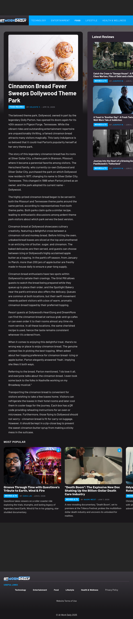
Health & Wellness (89, 589)
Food (78, 20)
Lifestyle (92, 20)
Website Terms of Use (66, 600)
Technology (38, 20)
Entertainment (60, 20)
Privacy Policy (111, 589)
